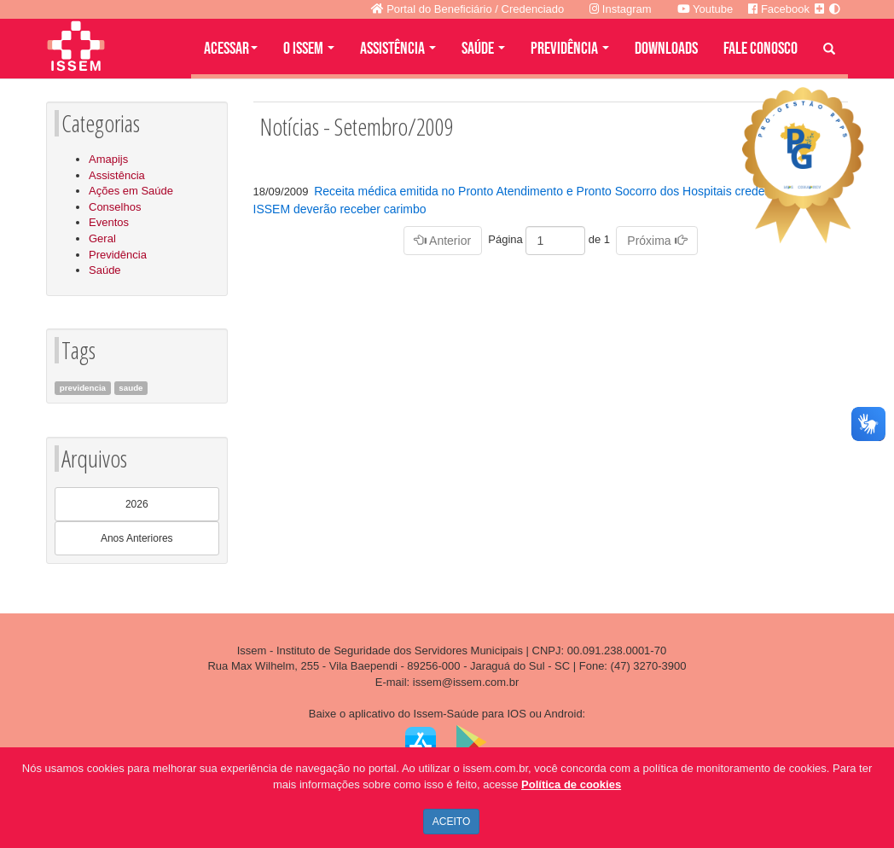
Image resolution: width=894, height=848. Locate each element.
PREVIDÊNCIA (570, 48)
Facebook (779, 9)
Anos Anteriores (137, 538)
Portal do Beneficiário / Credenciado (468, 9)
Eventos (109, 222)
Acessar (231, 48)
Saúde (105, 270)
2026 (136, 504)
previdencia (83, 387)
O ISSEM (308, 48)
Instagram (620, 9)
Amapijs (108, 159)
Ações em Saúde (131, 190)
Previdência (118, 254)
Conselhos (115, 206)
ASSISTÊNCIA (398, 48)
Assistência (117, 175)
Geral (102, 238)
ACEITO (451, 822)
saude (130, 387)
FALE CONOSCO (760, 48)
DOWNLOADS (666, 48)
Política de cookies (571, 784)
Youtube (705, 9)
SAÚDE (483, 48)
